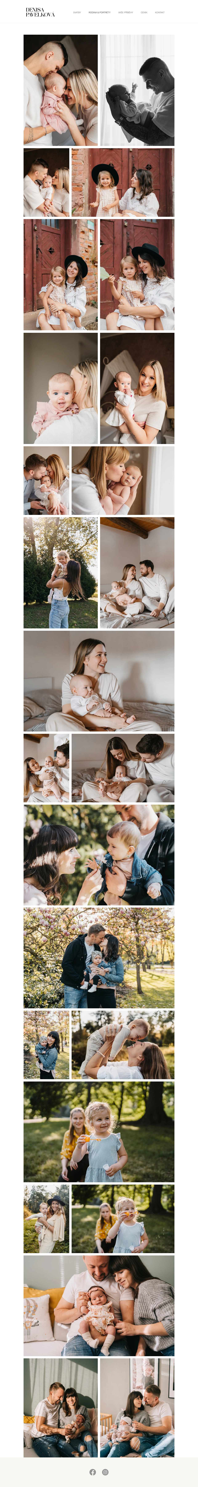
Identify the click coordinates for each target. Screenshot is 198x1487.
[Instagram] (105, 1472)
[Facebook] (92, 1472)
